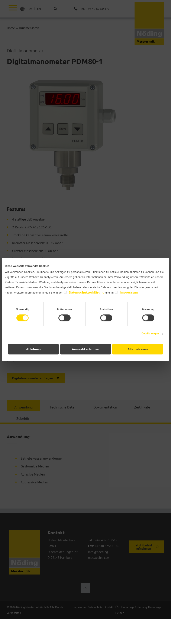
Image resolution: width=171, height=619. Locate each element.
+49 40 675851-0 (106, 540)
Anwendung (23, 407)
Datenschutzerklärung (87, 292)
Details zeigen (150, 333)
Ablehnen (33, 349)
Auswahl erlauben (85, 349)
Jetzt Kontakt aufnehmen (143, 546)
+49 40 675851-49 (106, 546)
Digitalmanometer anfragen (32, 378)
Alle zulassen (138, 349)
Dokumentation (105, 407)
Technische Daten (63, 407)
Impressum (129, 292)
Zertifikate (142, 407)
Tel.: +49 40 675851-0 (94, 9)
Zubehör (22, 418)
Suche (52, 9)
